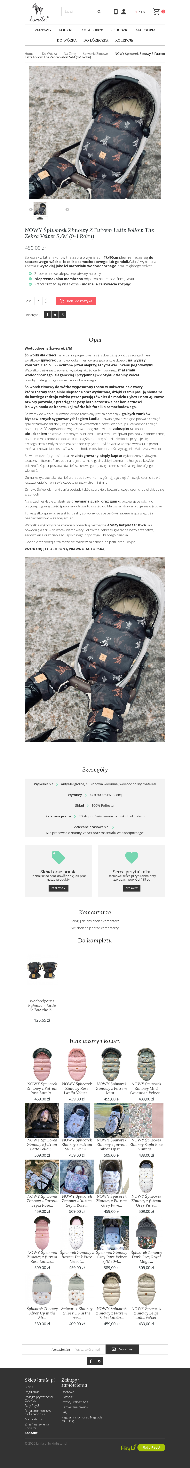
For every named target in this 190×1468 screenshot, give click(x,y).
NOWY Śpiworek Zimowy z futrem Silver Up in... (112, 1144)
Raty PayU (32, 1405)
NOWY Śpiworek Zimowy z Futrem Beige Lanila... (111, 1313)
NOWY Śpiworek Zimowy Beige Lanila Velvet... (146, 1313)
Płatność (67, 1397)
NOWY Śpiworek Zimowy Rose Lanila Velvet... (77, 1088)
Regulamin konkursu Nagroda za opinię (81, 1419)
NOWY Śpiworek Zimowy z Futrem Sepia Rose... (42, 1200)
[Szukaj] (83, 11)
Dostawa (67, 1392)
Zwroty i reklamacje (74, 1402)
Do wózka (49, 53)
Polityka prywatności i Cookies (39, 1399)
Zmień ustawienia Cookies (37, 1426)
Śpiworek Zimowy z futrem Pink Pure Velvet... (77, 1257)
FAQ (64, 1412)
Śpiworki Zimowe (95, 53)
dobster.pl (59, 1443)
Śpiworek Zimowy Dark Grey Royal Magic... (146, 1257)
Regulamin (32, 1392)
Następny (67, 209)
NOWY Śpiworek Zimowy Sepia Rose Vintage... (146, 1144)
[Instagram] (99, 1361)
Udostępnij (32, 315)
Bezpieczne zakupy (74, 1407)
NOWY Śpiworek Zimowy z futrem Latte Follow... (42, 1144)
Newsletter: (61, 1349)
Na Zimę (70, 53)
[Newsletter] (88, 1349)
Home (29, 53)
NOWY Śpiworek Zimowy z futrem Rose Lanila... (42, 1257)
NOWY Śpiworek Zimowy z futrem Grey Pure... (146, 1200)
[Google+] (62, 314)
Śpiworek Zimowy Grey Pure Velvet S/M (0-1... (111, 1257)
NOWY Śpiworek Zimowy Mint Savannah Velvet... (146, 1088)
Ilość (28, 301)
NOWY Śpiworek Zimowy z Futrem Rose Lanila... (42, 1088)
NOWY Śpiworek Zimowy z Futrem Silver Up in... (76, 1144)
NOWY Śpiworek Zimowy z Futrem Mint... (111, 1088)
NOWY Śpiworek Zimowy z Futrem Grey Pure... (111, 1200)
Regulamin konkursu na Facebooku (38, 1412)
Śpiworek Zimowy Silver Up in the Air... (42, 1313)
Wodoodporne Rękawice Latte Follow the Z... (42, 1005)
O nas (29, 1387)
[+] (46, 299)
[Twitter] (55, 314)
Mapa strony (34, 1419)
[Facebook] (47, 314)
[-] (46, 303)
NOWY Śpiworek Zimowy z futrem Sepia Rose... (77, 1200)
